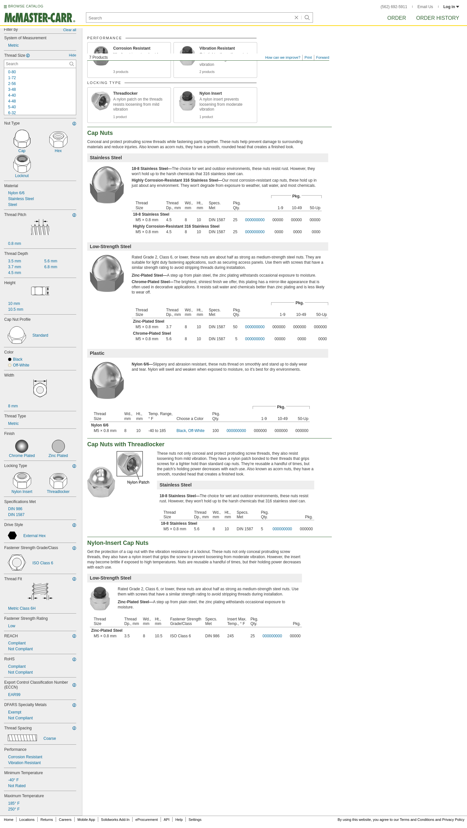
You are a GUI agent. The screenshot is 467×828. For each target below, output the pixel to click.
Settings (194, 820)
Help (179, 820)
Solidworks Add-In (115, 820)
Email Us (425, 7)
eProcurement (147, 820)
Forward (322, 57)
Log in (451, 7)
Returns (47, 820)
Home (8, 820)
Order (396, 18)
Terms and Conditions (417, 820)
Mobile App (86, 820)
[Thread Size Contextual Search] (40, 64)
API (167, 820)
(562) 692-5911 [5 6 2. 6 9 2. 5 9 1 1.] (394, 7)
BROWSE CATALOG (25, 6)
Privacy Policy (453, 820)
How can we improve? (282, 57)
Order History (437, 18)
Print (308, 57)
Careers (65, 820)
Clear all (69, 30)
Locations (27, 820)
